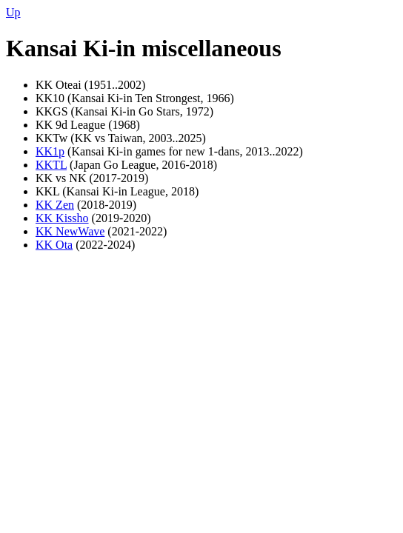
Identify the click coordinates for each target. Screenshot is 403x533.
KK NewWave (70, 231)
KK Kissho (62, 218)
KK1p (50, 151)
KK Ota (54, 244)
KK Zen (55, 204)
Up (13, 12)
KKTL (51, 164)
